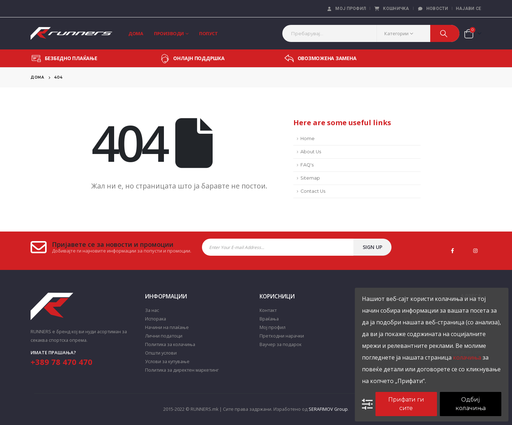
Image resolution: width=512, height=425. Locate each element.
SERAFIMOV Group (328, 409)
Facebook (452, 250)
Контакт (268, 310)
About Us (310, 151)
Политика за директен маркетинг (182, 370)
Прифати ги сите (406, 403)
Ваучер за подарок (281, 344)
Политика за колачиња (170, 344)
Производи (169, 33)
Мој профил (346, 8)
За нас (152, 310)
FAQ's (307, 165)
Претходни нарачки (282, 336)
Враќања (269, 319)
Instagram (475, 250)
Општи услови (161, 353)
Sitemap (310, 178)
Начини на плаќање (167, 327)
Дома (135, 33)
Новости (432, 8)
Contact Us (312, 191)
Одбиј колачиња (470, 403)
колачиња (467, 357)
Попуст (208, 33)
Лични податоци (163, 336)
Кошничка (391, 8)
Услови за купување (167, 361)
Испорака (155, 319)
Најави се (468, 8)
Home (307, 138)
